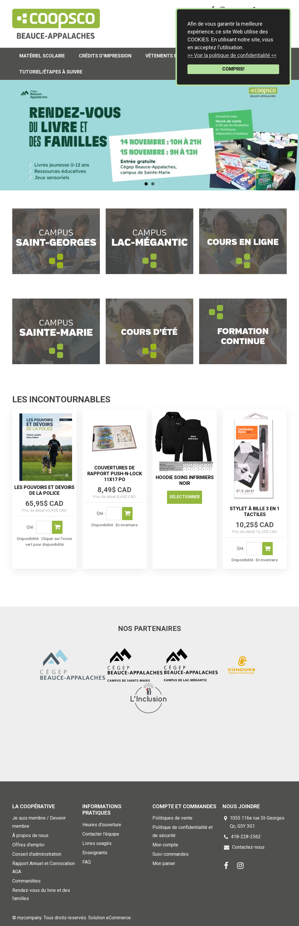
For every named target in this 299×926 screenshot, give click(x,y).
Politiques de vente (172, 818)
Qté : (31, 527)
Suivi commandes (170, 854)
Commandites (26, 881)
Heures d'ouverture (101, 824)
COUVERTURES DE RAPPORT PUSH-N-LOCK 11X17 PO (114, 473)
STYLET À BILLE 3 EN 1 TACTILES (254, 511)
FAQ (86, 862)
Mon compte (165, 845)
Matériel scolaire (42, 56)
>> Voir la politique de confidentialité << (232, 55)
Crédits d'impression (105, 56)
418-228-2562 (246, 836)
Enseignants (94, 852)
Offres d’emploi (28, 845)
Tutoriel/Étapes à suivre (50, 72)
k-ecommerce (148, 917)
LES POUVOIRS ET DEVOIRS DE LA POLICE (44, 490)
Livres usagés (97, 843)
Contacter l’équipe (100, 834)
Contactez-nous (248, 847)
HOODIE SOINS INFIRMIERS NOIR (185, 480)
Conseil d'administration (36, 854)
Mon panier (163, 863)
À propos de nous (30, 835)
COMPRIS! (233, 69)
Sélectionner (184, 496)
